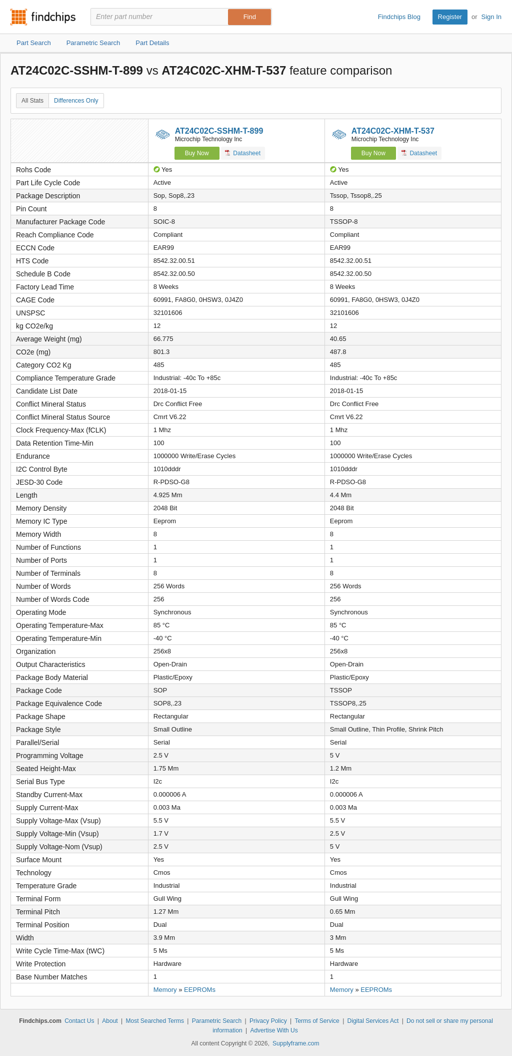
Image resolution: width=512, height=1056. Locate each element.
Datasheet (242, 153)
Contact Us (79, 1020)
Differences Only (76, 100)
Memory (165, 989)
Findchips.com (43, 17)
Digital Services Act (373, 1020)
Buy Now (197, 153)
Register (450, 17)
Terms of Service (316, 1020)
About (110, 1020)
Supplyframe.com (295, 1043)
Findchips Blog (399, 17)
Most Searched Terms (155, 1020)
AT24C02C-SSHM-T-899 (219, 131)
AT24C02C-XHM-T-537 (393, 131)
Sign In (492, 17)
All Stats (33, 100)
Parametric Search (217, 1020)
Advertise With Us (274, 1030)
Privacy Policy (268, 1020)
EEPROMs (200, 989)
